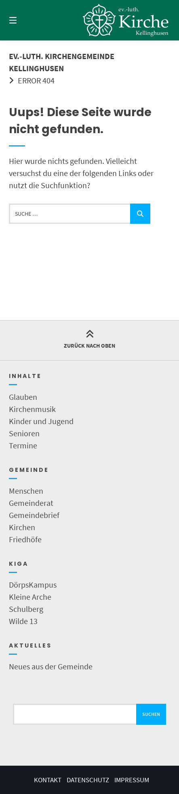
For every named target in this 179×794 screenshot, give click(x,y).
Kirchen (22, 527)
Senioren (24, 433)
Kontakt (47, 779)
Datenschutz (88, 779)
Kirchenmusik (32, 409)
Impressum (131, 779)
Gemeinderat (31, 503)
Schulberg (26, 609)
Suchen (151, 714)
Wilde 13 (23, 621)
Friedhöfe (25, 539)
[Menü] (25, 20)
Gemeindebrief (34, 515)
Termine (23, 445)
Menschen (26, 491)
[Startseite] (126, 20)
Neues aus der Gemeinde (51, 666)
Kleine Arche (30, 597)
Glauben (23, 397)
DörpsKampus (33, 585)
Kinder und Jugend (41, 421)
